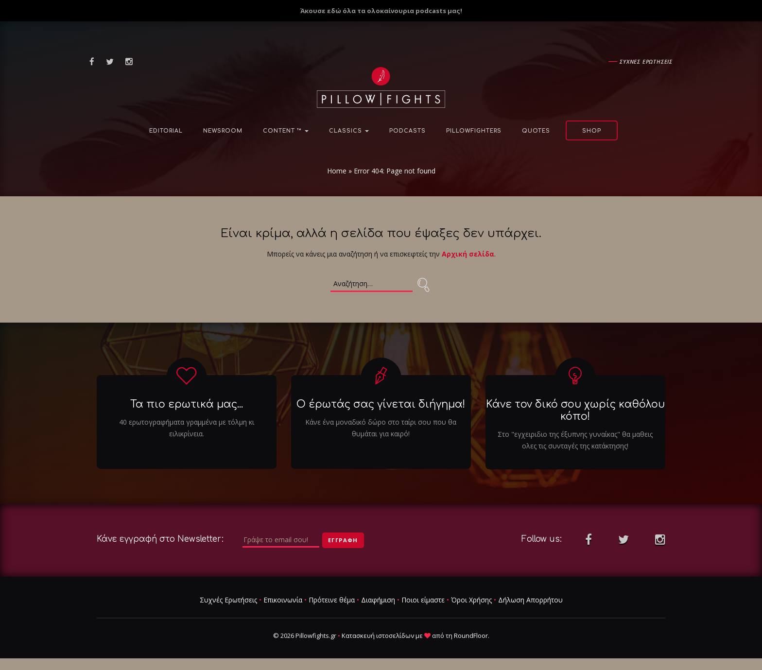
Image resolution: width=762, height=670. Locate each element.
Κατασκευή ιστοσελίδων (378, 635)
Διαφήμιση (378, 599)
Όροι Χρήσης (471, 599)
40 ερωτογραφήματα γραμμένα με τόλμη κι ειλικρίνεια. (186, 427)
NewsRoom (222, 131)
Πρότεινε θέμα (332, 599)
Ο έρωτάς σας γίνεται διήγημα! (380, 404)
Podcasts (407, 131)
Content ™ (286, 131)
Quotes (536, 131)
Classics (349, 131)
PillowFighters (474, 131)
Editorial (166, 131)
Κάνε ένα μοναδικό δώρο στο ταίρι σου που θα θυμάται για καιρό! (380, 427)
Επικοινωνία (282, 599)
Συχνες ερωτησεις (646, 61)
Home (336, 170)
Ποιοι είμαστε (423, 599)
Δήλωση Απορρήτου (530, 599)
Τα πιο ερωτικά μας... (186, 404)
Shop (591, 131)
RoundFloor (471, 635)
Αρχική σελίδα (468, 253)
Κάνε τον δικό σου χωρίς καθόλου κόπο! (575, 410)
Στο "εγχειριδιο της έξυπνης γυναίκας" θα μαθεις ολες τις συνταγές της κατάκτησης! (575, 439)
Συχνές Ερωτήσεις (228, 599)
